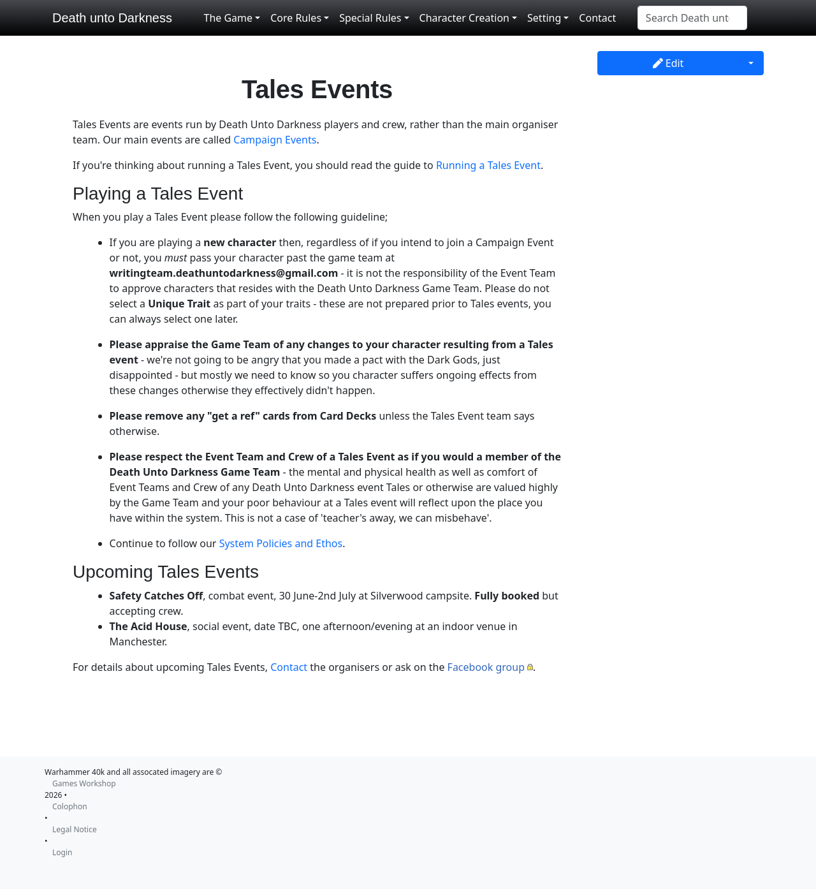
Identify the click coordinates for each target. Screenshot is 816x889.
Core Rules (295, 18)
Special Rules (370, 18)
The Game (227, 18)
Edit (668, 63)
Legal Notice (74, 829)
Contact (597, 18)
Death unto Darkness (112, 18)
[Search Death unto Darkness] (693, 18)
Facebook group (486, 667)
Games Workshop (84, 783)
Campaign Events (274, 140)
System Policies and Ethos (281, 543)
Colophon (69, 806)
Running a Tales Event (488, 165)
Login (62, 852)
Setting (544, 18)
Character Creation (464, 18)
